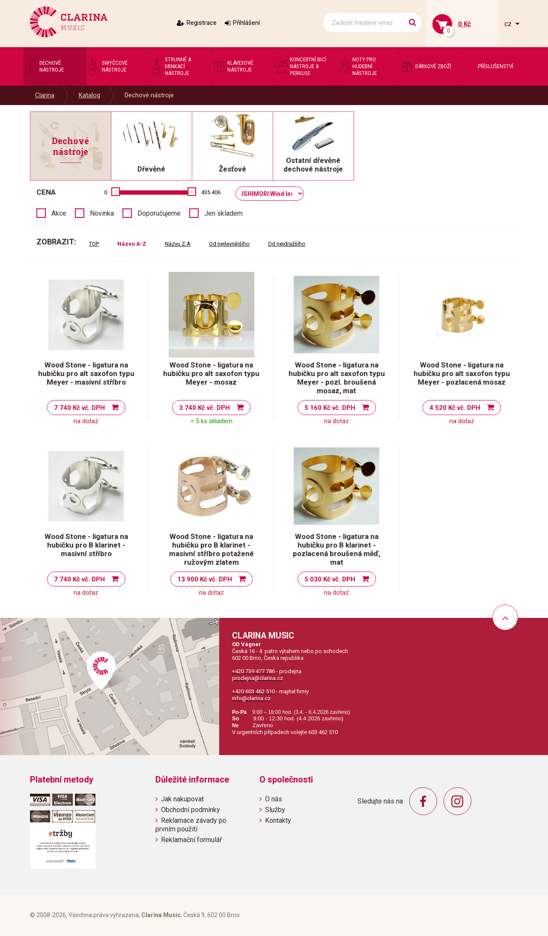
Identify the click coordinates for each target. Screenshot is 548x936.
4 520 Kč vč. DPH (454, 408)
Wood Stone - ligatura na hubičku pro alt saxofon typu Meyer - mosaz (211, 373)
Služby (275, 810)
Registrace (202, 23)
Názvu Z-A (178, 244)
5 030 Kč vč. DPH (329, 579)
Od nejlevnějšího (229, 244)
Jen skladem (223, 213)
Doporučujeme (159, 213)
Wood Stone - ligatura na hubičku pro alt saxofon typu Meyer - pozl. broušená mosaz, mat (337, 378)
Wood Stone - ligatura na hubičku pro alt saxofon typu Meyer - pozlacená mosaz (462, 373)
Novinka (102, 213)
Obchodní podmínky (190, 810)
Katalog (89, 95)
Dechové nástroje (149, 95)
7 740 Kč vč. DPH (79, 408)
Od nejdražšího (286, 244)
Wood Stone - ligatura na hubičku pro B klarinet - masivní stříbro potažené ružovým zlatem (211, 549)
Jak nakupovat (182, 799)
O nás (273, 799)
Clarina (44, 95)
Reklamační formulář (191, 840)
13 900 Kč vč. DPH (204, 579)
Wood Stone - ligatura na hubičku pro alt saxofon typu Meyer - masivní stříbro (86, 373)
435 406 (210, 192)
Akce (58, 213)
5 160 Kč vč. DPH (329, 408)
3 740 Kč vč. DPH (204, 408)
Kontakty (278, 820)
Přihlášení (246, 23)
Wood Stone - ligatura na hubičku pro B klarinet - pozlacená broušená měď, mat (336, 549)
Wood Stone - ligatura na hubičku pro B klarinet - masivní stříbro (86, 545)
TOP (94, 244)
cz (508, 24)
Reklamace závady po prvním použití (190, 824)
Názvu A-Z (131, 244)
